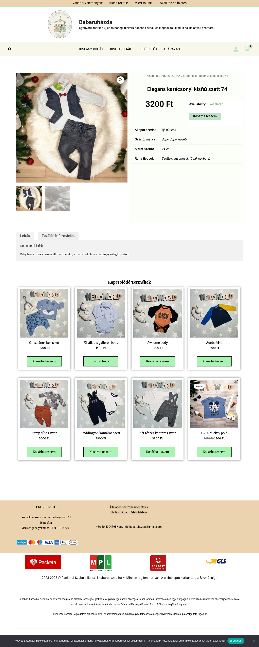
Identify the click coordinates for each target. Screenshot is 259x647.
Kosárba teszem (205, 116)
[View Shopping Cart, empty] (246, 49)
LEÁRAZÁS (171, 49)
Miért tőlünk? (143, 3)
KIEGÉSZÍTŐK (147, 49)
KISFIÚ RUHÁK (120, 49)
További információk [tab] (58, 236)
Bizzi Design (208, 578)
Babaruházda (95, 22)
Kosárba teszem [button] (44, 363)
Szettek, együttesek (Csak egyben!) (186, 158)
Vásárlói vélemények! (88, 3)
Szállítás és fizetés (173, 3)
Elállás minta (119, 512)
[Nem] (254, 641)
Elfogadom (235, 640)
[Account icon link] (235, 49)
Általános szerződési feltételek (129, 507)
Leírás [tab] (25, 236)
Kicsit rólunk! (118, 3)
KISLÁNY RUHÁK (92, 49)
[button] (10, 49)
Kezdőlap (152, 76)
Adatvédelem (138, 512)
